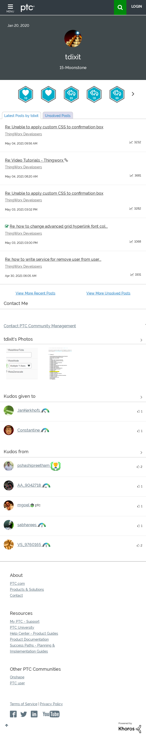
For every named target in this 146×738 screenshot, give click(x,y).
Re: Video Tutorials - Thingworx (34, 160)
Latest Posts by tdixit (21, 116)
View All (73, 340)
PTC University (22, 627)
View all (73, 397)
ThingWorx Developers (23, 134)
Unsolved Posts (58, 116)
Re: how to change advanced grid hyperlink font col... (59, 226)
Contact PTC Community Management (40, 326)
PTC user (17, 683)
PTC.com (17, 584)
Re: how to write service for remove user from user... (53, 259)
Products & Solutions (27, 589)
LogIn (136, 6)
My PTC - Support (24, 622)
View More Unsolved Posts (108, 293)
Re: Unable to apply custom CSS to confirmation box (54, 127)
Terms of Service (23, 704)
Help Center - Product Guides (34, 633)
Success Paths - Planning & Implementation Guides (32, 648)
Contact (16, 595)
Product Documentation (29, 639)
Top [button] (6, 725)
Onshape (17, 677)
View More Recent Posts (35, 293)
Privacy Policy (51, 704)
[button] (22, 363)
